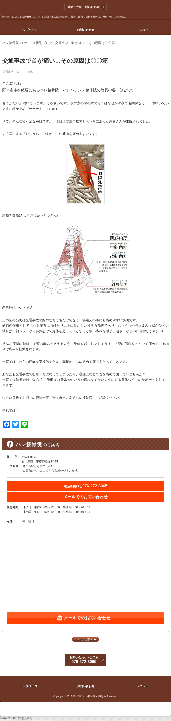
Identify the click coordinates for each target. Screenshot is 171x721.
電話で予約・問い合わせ (84, 7)
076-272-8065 (85, 486)
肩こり (20, 72)
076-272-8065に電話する (16, 718)
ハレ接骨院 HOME (16, 43)
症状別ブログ (42, 43)
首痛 (30, 72)
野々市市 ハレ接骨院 (84, 696)
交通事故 (8, 72)
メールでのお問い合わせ (85, 497)
